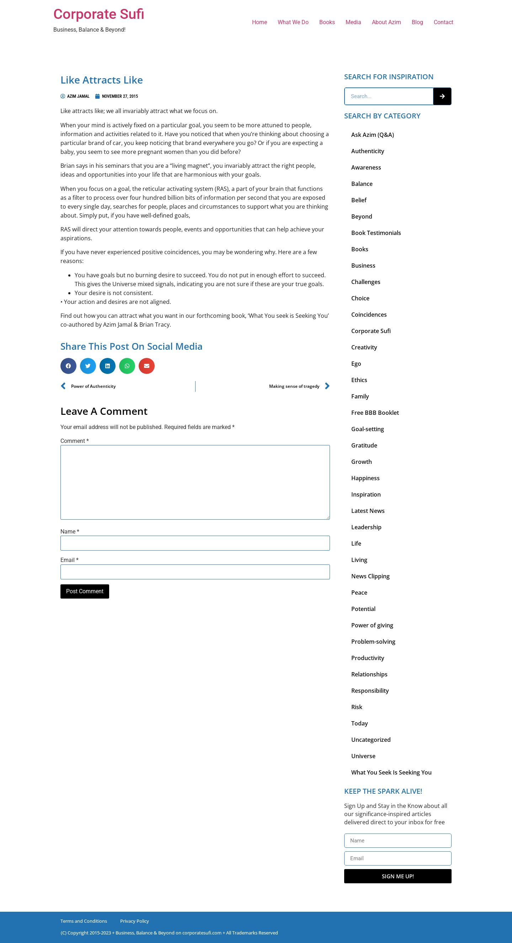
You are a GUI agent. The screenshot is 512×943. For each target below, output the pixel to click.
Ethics (359, 380)
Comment (74, 441)
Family (360, 396)
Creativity (364, 347)
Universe (363, 756)
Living (359, 560)
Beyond (361, 216)
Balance (362, 184)
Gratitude (364, 445)
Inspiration (366, 494)
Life (356, 543)
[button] (68, 366)
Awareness (366, 167)
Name (69, 532)
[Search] (442, 96)
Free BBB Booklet (375, 413)
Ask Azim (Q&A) (372, 135)
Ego (356, 364)
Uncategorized (371, 740)
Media (353, 22)
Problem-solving (373, 641)
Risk (356, 707)
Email (69, 560)
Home (259, 22)
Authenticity (367, 151)
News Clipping (370, 576)
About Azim (386, 22)
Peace (359, 592)
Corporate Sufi (98, 14)
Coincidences (369, 314)
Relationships (369, 674)
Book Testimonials (376, 233)
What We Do (293, 22)
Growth (361, 462)
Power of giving (372, 625)
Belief (359, 200)
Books (327, 22)
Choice (360, 298)
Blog (417, 22)
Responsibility (370, 691)
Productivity (367, 658)
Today (359, 723)
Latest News (368, 511)
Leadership (366, 527)
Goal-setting (367, 429)
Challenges (365, 282)
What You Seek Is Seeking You (391, 772)
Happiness (365, 478)
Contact (443, 22)
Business (363, 265)
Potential (363, 609)
